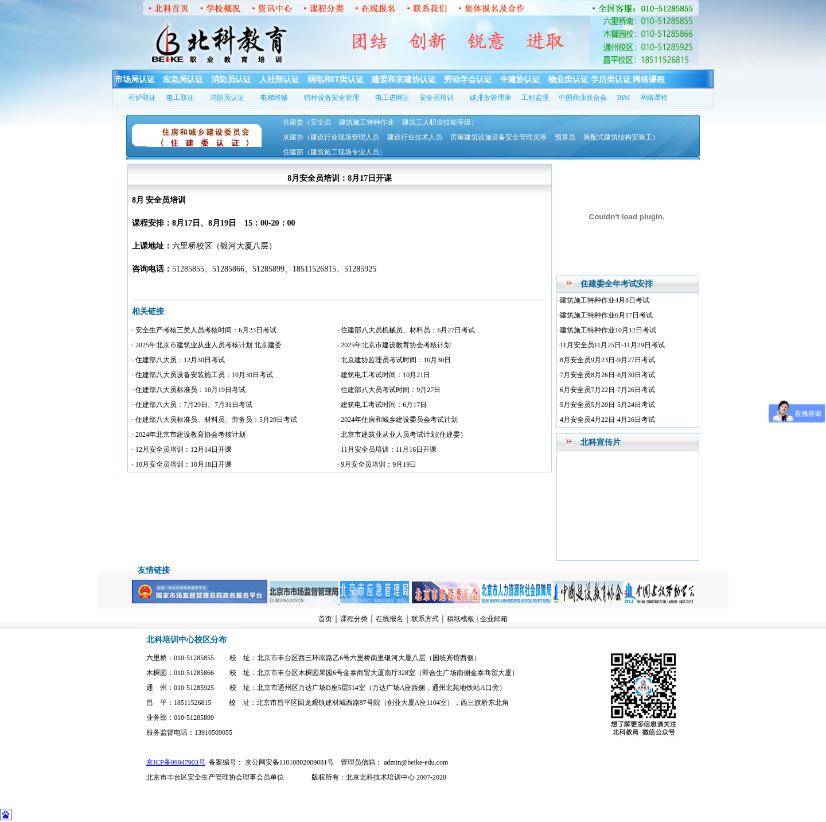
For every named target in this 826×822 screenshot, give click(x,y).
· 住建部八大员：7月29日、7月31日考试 (192, 405)
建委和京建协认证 (404, 79)
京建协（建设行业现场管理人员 (331, 137)
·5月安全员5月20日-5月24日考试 (606, 405)
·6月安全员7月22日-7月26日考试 (606, 390)
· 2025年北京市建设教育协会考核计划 (394, 345)
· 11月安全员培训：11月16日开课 (387, 449)
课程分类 (354, 619)
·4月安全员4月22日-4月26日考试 (606, 420)
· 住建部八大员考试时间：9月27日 (389, 390)
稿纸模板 (460, 619)
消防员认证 (231, 79)
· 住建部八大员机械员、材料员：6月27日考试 (406, 330)
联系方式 (425, 619)
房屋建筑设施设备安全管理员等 (498, 137)
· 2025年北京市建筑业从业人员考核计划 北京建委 (207, 345)
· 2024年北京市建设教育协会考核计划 (189, 435)
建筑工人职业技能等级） (440, 122)
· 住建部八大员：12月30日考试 (178, 360)
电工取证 (180, 98)
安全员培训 (436, 98)
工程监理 (535, 98)
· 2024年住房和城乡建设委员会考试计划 (397, 420)
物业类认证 (568, 79)
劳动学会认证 (468, 79)
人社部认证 (279, 79)
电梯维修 (274, 98)
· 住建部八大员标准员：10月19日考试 (189, 390)
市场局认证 (135, 79)
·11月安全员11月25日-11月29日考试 (611, 345)
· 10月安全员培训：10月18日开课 (182, 464)
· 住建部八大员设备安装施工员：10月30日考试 (202, 375)
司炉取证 (142, 98)
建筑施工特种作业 (366, 122)
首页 (325, 619)
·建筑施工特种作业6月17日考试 (605, 315)
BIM (623, 98)
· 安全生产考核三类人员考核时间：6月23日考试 (204, 330)
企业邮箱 (494, 619)
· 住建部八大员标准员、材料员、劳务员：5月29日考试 (214, 420)
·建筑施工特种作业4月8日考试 (603, 300)
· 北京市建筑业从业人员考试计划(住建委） (402, 435)
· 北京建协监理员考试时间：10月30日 (394, 360)
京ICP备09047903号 (175, 762)
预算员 (565, 137)
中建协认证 (520, 79)
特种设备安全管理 (331, 98)
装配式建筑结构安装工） (621, 137)
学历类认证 (611, 79)
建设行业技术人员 (414, 137)
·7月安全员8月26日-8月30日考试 (606, 375)
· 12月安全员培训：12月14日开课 (182, 449)
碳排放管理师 (490, 98)
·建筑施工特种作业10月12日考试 (607, 330)
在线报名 (389, 619)
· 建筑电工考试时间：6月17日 (382, 405)
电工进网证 (392, 98)
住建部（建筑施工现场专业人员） (334, 152)
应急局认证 (183, 79)
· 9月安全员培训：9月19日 (376, 464)
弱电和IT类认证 (335, 79)
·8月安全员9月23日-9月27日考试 (606, 360)
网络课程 (649, 79)
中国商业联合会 (583, 98)
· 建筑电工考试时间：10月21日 (383, 375)
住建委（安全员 (307, 122)
